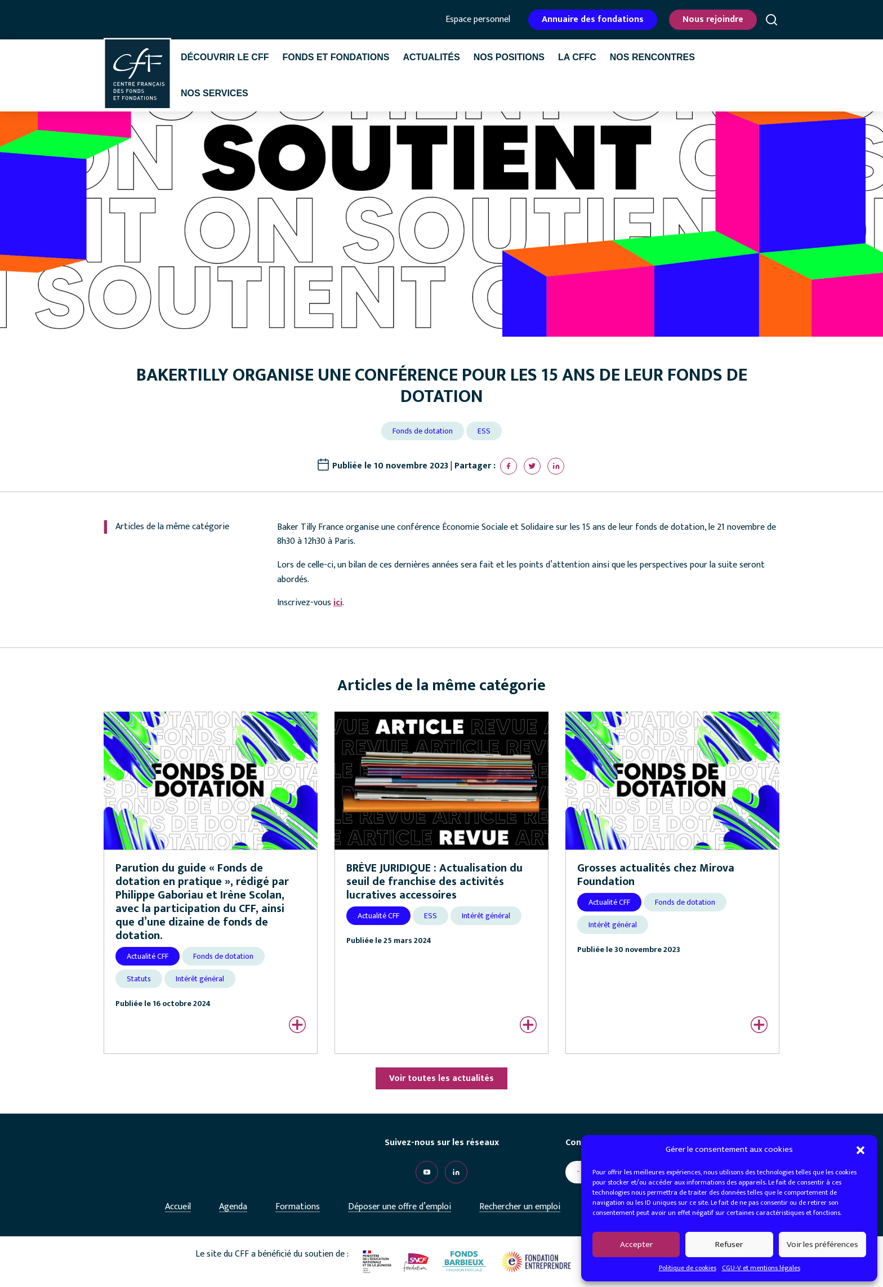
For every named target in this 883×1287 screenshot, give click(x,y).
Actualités (431, 57)
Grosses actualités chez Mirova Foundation (655, 875)
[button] (860, 1149)
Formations (297, 1206)
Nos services (214, 93)
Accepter (636, 1244)
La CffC (577, 57)
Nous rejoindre (713, 19)
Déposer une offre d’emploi (399, 1206)
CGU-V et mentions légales (761, 1268)
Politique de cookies (687, 1268)
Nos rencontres (652, 57)
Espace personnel (477, 19)
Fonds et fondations (335, 57)
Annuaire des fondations (593, 19)
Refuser (729, 1244)
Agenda (233, 1206)
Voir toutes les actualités (441, 1078)
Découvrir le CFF (225, 57)
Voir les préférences (822, 1244)
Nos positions (509, 57)
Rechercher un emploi (519, 1206)
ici (337, 602)
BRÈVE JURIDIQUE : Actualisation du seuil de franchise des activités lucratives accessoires (434, 882)
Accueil (178, 1206)
